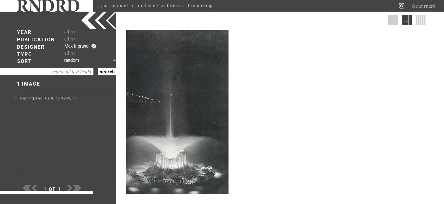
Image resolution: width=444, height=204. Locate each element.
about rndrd (423, 6)
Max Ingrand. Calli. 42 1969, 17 (48, 98)
